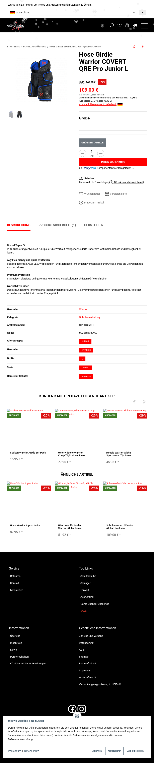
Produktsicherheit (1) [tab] (57, 225)
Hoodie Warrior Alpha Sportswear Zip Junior (119, 454)
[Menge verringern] (82, 153)
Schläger (85, 583)
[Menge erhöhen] (100, 153)
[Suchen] (112, 25)
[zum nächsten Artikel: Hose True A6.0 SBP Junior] (142, 46)
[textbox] (72, 12)
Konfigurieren (114, 750)
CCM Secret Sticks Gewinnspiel (28, 663)
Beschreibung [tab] (18, 225)
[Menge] (92, 151)
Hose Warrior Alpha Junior (25, 525)
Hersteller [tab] (93, 225)
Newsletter (16, 590)
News (13, 649)
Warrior (86, 350)
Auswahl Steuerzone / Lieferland (101, 104)
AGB (81, 649)
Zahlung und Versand (91, 635)
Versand (100, 95)
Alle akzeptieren (135, 750)
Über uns (15, 635)
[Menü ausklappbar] (144, 25)
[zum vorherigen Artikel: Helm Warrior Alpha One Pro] (134, 46)
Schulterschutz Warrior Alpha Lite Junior (119, 527)
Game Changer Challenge (94, 603)
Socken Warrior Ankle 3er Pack (28, 452)
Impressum (14, 750)
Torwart (84, 590)
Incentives (16, 642)
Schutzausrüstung (89, 317)
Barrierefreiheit (87, 663)
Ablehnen (97, 750)
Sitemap (83, 656)
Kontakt (14, 583)
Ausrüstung (86, 596)
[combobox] (72, 12)
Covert (85, 367)
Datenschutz (31, 750)
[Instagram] (81, 710)
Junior (85, 341)
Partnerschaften (19, 656)
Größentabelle (92, 142)
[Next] (144, 402)
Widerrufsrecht (87, 677)
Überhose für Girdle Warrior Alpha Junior (70, 527)
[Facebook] (72, 710)
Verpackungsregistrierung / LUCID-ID (100, 684)
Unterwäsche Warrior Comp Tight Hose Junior (72, 454)
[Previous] (134, 402)
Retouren (15, 576)
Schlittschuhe (88, 576)
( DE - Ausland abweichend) (126, 182)
